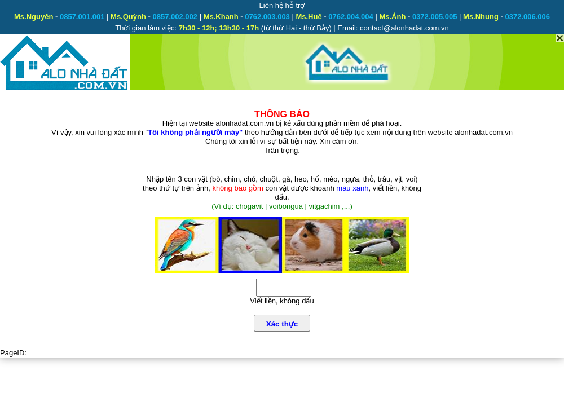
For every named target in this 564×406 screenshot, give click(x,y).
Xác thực (282, 324)
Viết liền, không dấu (282, 301)
